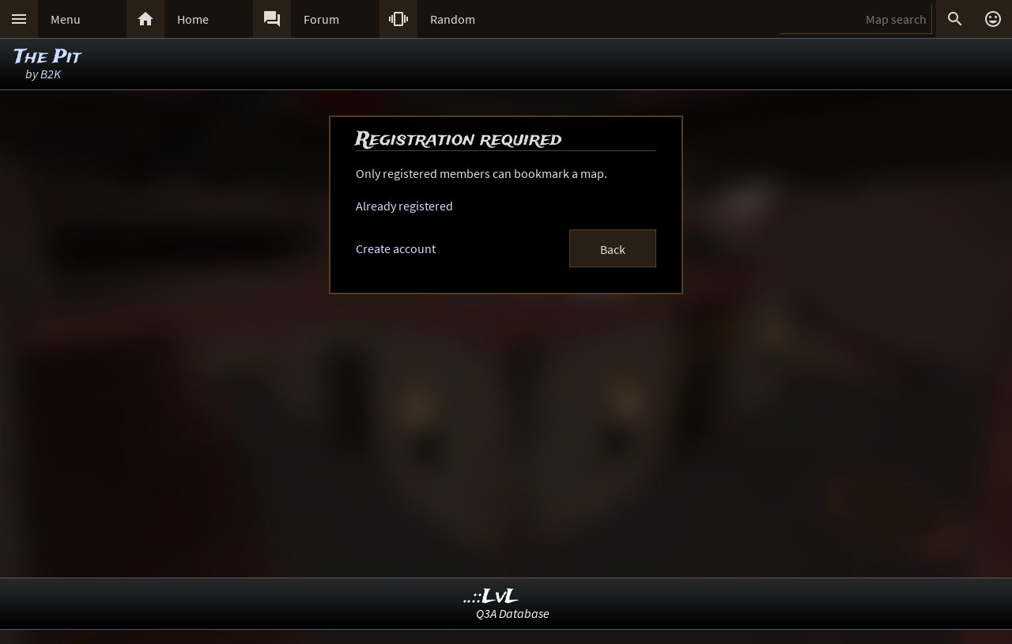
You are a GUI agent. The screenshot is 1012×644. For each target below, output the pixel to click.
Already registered (404, 206)
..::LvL (491, 597)
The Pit (47, 57)
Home (193, 19)
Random (452, 19)
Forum (321, 19)
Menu (66, 19)
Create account (396, 248)
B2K (50, 73)
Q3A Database (512, 613)
